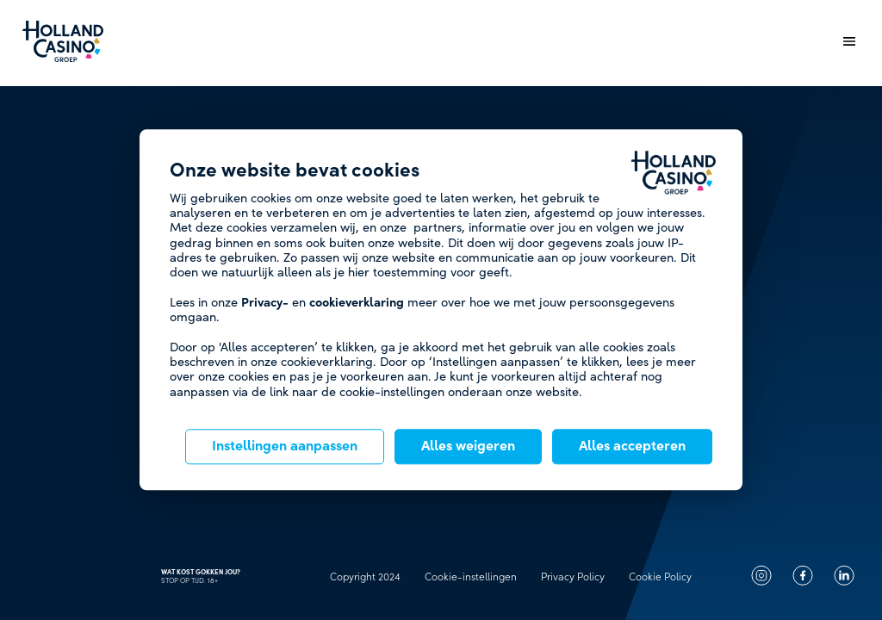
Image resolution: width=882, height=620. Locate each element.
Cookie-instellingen (471, 577)
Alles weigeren (468, 447)
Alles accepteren (632, 447)
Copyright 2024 (365, 577)
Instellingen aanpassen (284, 447)
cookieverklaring (356, 302)
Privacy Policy (573, 577)
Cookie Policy (660, 577)
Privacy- (265, 302)
